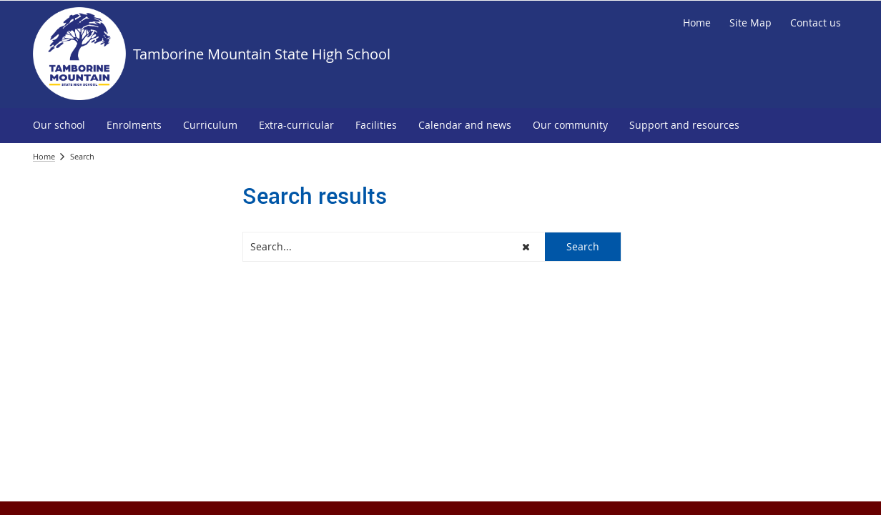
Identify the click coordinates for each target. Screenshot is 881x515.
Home (44, 156)
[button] (526, 246)
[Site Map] (750, 22)
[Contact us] (815, 22)
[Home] (697, 22)
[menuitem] (59, 125)
